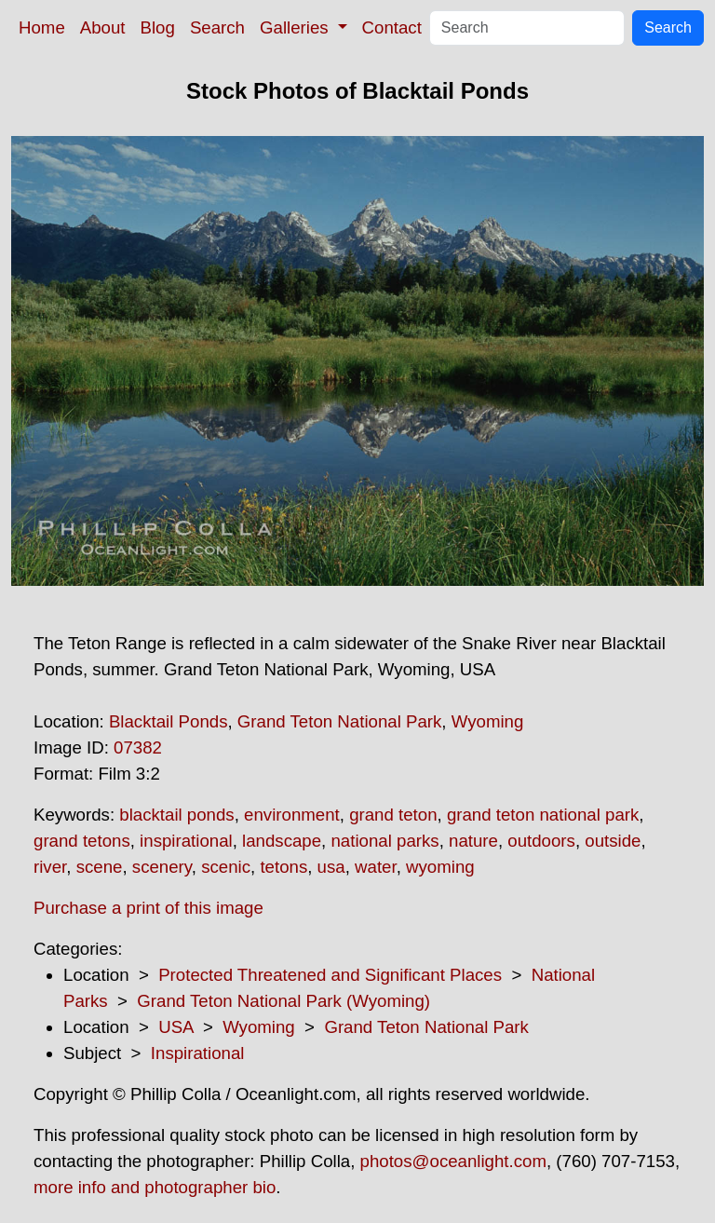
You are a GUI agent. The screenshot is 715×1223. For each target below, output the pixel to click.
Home (42, 27)
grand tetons (82, 840)
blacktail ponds (176, 814)
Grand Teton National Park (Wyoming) (283, 1001)
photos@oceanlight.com (453, 1161)
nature (473, 840)
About (103, 27)
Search (217, 27)
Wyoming (488, 721)
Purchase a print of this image (148, 907)
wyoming (440, 866)
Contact (392, 27)
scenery (162, 866)
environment (292, 814)
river (50, 866)
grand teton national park (543, 814)
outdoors (541, 840)
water (376, 866)
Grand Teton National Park (339, 721)
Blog (158, 27)
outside (613, 840)
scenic (225, 866)
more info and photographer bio (155, 1187)
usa (331, 866)
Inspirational (198, 1053)
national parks (384, 840)
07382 (138, 747)
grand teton (393, 814)
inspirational (186, 840)
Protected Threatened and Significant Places (330, 975)
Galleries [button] (296, 27)
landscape (281, 840)
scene (99, 866)
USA (175, 1027)
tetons (283, 866)
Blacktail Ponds (168, 721)
